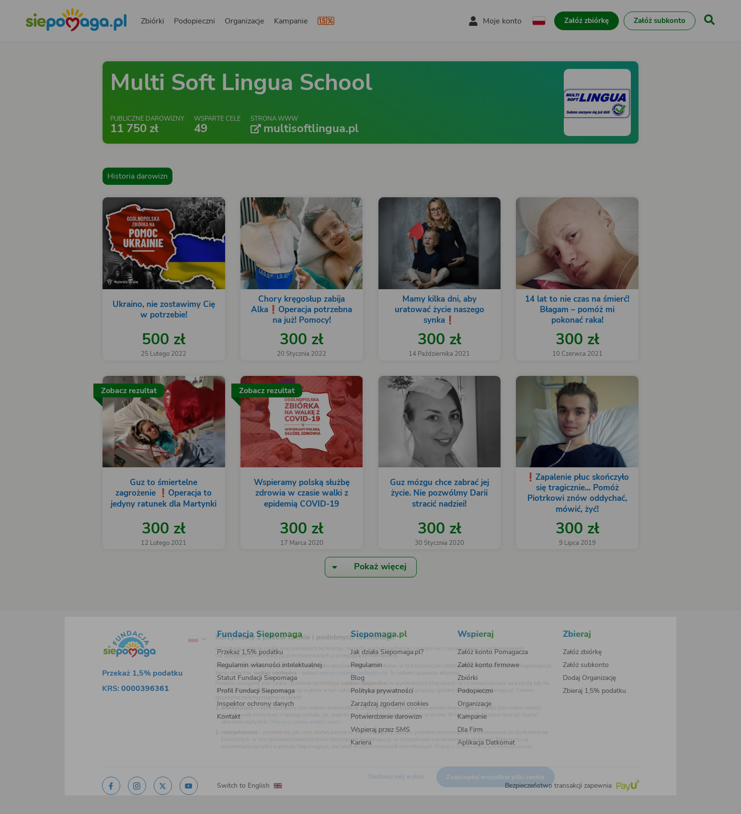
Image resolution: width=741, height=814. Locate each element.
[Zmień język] (160, 625)
